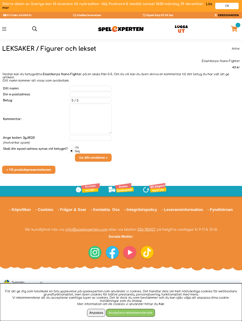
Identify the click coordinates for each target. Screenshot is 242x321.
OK (227, 5)
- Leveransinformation (182, 209)
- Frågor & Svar (72, 209)
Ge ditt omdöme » (93, 158)
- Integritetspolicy (140, 209)
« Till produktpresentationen (28, 170)
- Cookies (44, 209)
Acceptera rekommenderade (130, 312)
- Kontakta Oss (105, 209)
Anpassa (96, 312)
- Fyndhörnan (220, 209)
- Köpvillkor (20, 209)
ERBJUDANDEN (228, 15)
